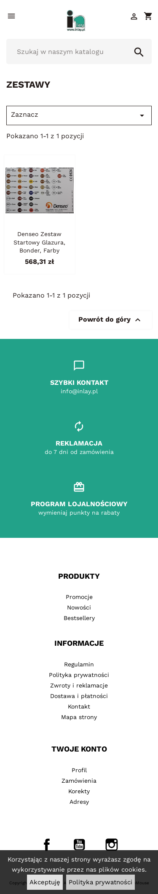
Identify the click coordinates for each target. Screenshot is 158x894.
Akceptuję (44, 882)
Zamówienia (79, 780)
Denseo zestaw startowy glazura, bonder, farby (39, 242)
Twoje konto (79, 748)
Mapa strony (79, 717)
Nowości (79, 607)
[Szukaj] (79, 51)
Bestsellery (79, 618)
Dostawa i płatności (79, 696)
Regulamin (79, 664)
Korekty (79, 791)
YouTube (79, 844)
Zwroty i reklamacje (79, 685)
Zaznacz (79, 115)
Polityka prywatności (100, 882)
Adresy (79, 801)
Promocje (79, 596)
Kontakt (79, 706)
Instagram (111, 844)
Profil (79, 770)
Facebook (46, 844)
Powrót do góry (110, 320)
